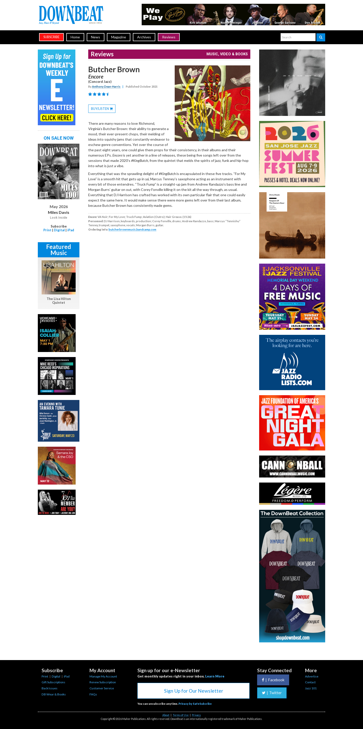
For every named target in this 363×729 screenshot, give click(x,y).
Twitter (272, 692)
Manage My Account (103, 676)
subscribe (51, 37)
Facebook (273, 679)
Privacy (196, 715)
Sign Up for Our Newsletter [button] (193, 691)
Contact (310, 682)
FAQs (93, 694)
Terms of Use (181, 715)
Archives (144, 37)
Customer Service (101, 688)
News (95, 37)
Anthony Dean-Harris (106, 86)
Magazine (118, 37)
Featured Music (58, 249)
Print (47, 230)
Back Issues (49, 688)
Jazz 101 (311, 688)
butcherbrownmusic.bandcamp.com (132, 229)
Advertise (311, 676)
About (165, 715)
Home (75, 37)
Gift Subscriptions (53, 682)
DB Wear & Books (54, 694)
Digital (59, 230)
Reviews (168, 37)
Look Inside (58, 217)
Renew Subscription (102, 682)
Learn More (214, 676)
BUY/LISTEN (103, 109)
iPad (70, 230)
